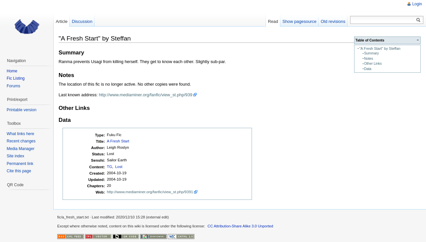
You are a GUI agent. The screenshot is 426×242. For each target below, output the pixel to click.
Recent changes (21, 141)
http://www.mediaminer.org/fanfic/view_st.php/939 (145, 94)
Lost (118, 167)
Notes (368, 58)
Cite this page (19, 171)
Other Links (373, 63)
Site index (15, 156)
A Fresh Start (118, 141)
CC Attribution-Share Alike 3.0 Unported (240, 226)
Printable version (21, 110)
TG (109, 167)
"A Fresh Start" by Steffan (379, 48)
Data (367, 69)
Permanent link (20, 163)
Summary (371, 53)
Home (12, 71)
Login (417, 4)
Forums (13, 86)
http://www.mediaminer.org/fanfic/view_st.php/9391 (150, 192)
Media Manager (20, 148)
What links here (20, 133)
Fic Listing (16, 78)
